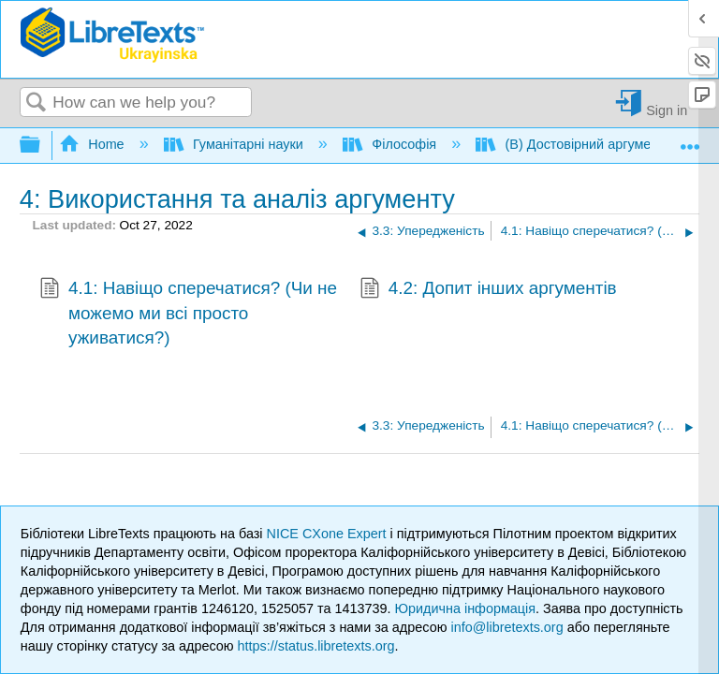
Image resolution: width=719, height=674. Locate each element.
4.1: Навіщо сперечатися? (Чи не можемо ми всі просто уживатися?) (188, 313)
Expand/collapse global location (690, 140)
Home (93, 144)
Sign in (666, 110)
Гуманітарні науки (235, 144)
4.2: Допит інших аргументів (488, 290)
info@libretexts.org (506, 627)
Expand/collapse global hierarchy (42, 145)
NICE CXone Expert (328, 533)
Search (36, 103)
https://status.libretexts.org (316, 645)
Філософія (391, 144)
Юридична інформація (465, 608)
